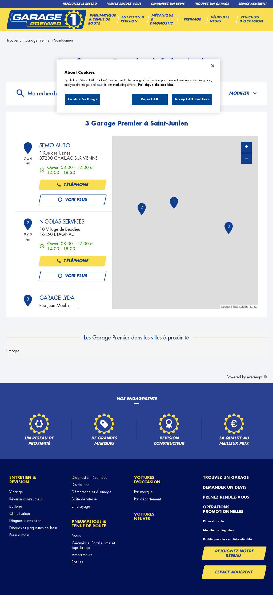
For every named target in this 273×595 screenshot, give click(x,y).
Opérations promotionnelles (223, 509)
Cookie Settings (83, 99)
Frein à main (19, 535)
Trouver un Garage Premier (28, 40)
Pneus (76, 536)
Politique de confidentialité (227, 539)
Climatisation (19, 513)
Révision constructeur (26, 499)
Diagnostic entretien (25, 521)
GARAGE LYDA (56, 298)
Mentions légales (218, 530)
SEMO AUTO (54, 145)
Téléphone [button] (72, 185)
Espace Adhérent (234, 572)
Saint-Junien (63, 40)
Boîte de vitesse (84, 499)
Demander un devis (225, 487)
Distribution (80, 485)
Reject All (149, 99)
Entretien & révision (22, 480)
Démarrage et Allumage (91, 492)
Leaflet (225, 306)
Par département (147, 499)
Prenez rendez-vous (226, 497)
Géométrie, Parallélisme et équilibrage (93, 545)
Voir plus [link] (72, 199)
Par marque (143, 492)
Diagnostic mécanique (89, 477)
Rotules (77, 562)
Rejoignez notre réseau (234, 553)
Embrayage (81, 506)
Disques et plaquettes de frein (33, 528)
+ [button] (246, 147)
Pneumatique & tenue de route (89, 524)
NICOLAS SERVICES (61, 221)
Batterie (15, 506)
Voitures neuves (144, 516)
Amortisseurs (82, 555)
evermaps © (257, 377)
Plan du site (213, 521)
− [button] (246, 158)
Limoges (12, 351)
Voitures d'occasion (147, 480)
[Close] (213, 66)
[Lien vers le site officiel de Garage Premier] (46, 19)
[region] (138, 86)
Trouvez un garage (226, 477)
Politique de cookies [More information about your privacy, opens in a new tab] (156, 84)
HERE (252, 306)
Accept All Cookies (192, 99)
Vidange (16, 492)
